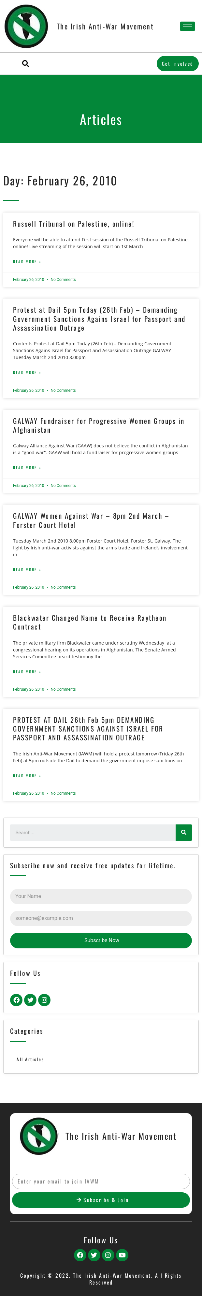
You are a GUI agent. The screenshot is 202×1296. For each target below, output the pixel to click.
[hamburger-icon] (187, 26)
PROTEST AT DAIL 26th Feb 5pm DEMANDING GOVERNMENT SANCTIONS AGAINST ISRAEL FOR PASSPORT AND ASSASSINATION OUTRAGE (88, 729)
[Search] (184, 832)
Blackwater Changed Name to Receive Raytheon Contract (90, 622)
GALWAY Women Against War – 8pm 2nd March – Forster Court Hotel (91, 519)
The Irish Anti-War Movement (105, 26)
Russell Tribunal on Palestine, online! (73, 223)
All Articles (30, 1059)
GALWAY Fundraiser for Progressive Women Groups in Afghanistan (99, 425)
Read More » (27, 261)
